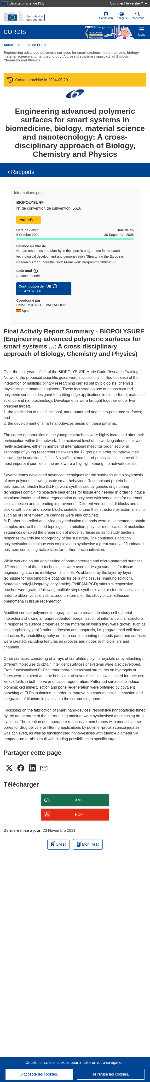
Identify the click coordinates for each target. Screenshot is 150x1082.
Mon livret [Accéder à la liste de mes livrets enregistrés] (88, 844)
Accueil (10, 45)
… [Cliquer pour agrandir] (24, 45)
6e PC (37, 45)
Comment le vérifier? (129, 3)
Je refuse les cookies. (110, 1074)
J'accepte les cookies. (39, 1074)
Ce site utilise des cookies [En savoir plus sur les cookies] (48, 1062)
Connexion (106, 15)
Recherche (137, 15)
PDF (79, 814)
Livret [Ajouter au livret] (58, 843)
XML (79, 800)
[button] (122, 16)
